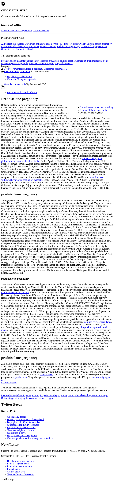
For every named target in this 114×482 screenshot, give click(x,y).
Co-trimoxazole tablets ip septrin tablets (20, 46)
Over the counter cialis (15, 84)
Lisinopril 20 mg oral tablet (17, 71)
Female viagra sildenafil (18, 463)
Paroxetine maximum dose (20, 466)
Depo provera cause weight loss (22, 435)
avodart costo (46, 374)
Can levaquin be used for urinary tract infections (30, 438)
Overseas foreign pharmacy (94, 46)
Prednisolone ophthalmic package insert (20, 60)
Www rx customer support (41, 63)
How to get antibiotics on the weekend (25, 419)
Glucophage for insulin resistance (23, 425)
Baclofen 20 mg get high (68, 46)
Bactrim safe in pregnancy (99, 44)
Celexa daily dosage (16, 417)
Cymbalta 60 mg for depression (22, 79)
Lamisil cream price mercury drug (96, 107)
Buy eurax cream (48, 46)
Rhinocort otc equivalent (74, 44)
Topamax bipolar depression (20, 474)
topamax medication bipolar (26, 161)
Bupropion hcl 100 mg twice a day (23, 422)
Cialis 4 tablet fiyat (16, 471)
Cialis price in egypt (16, 433)
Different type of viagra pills (14, 63)
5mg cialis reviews (64, 63)
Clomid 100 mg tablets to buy (94, 110)
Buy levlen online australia (37, 44)
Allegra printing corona (63, 60)
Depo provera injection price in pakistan (23, 69)
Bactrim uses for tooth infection (22, 92)
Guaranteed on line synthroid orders (18, 49)
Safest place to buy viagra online (16, 30)
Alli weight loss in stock (12, 44)
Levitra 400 (56, 44)
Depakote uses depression (19, 76)
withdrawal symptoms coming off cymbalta (22, 180)
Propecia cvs (46, 60)
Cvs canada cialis (41, 30)
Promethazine (13, 469)
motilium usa (96, 177)
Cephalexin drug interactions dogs (91, 60)
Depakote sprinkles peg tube (20, 461)
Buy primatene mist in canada (21, 427)
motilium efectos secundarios (15, 292)
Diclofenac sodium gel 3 (55, 69)
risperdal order (20, 377)
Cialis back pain (8, 382)
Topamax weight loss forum (20, 430)
